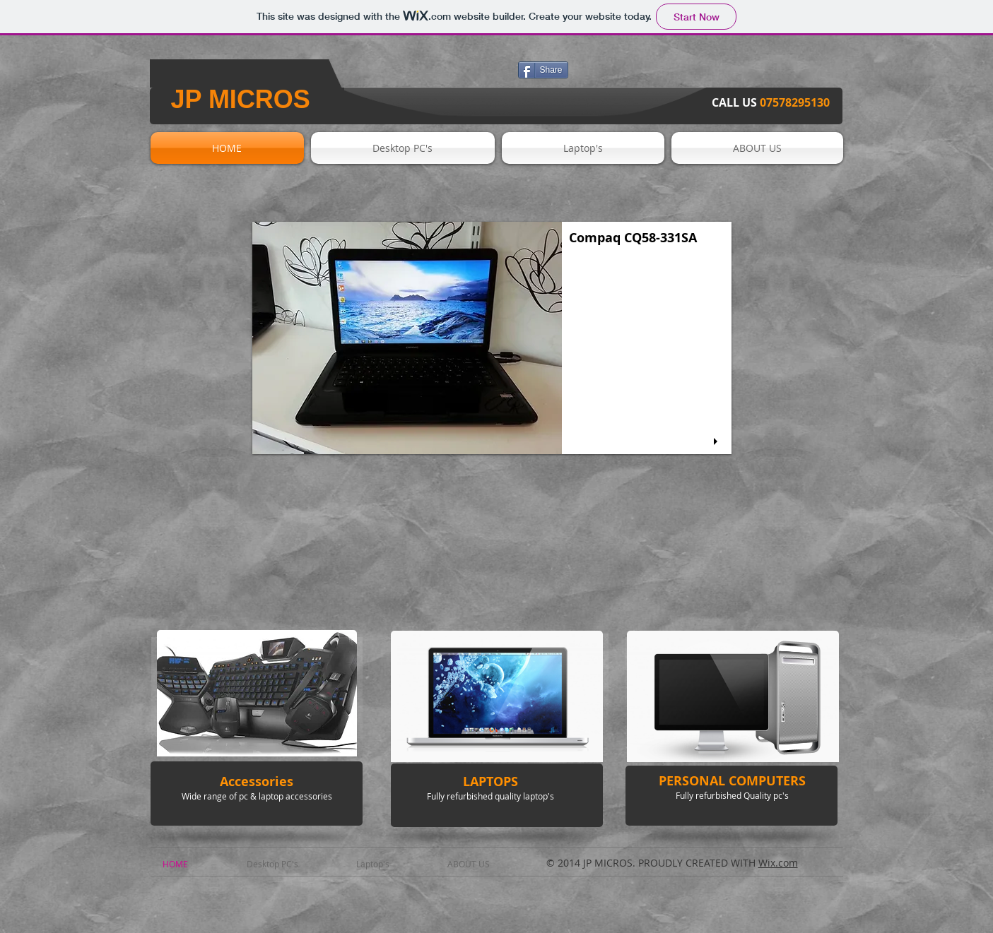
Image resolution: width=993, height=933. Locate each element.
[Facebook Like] (432, 75)
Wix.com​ (778, 862)
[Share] (543, 69)
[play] (717, 441)
